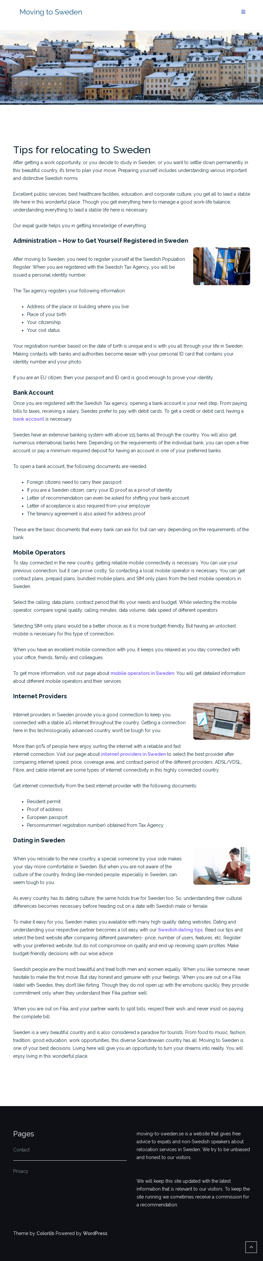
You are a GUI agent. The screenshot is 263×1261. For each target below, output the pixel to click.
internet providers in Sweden (133, 754)
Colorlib (45, 1233)
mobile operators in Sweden (142, 673)
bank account (28, 419)
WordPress (95, 1233)
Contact (21, 1149)
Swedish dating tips (180, 929)
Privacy (20, 1171)
